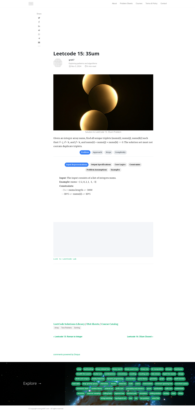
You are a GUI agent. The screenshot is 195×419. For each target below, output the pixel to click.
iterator (113, 384)
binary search (117, 369)
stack (173, 393)
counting (133, 374)
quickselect (158, 388)
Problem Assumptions (97, 170)
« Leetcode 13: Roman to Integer (67, 336)
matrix (138, 384)
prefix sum (119, 388)
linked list (122, 384)
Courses (139, 3)
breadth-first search (84, 374)
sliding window (155, 393)
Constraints (134, 164)
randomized (179, 388)
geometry (153, 379)
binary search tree (131, 369)
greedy (169, 379)
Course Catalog (109, 324)
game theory (142, 379)
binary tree (144, 369)
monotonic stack (83, 388)
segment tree (119, 393)
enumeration (130, 379)
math (131, 384)
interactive (104, 384)
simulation (143, 393)
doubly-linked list (98, 379)
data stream (155, 374)
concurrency (122, 374)
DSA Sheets (93, 324)
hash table (76, 384)
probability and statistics (135, 388)
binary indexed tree (103, 369)
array (79, 369)
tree (130, 398)
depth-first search (169, 374)
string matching (106, 398)
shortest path (132, 393)
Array (57, 328)
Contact (164, 3)
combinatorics (110, 374)
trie (136, 398)
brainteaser (179, 369)
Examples (115, 170)
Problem (85, 152)
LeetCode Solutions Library (69, 324)
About (114, 3)
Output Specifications (101, 164)
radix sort (168, 388)
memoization (147, 384)
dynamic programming (115, 379)
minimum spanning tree (163, 384)
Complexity (120, 152)
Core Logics (120, 164)
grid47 (71, 60)
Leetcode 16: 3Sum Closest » (140, 336)
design (180, 374)
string (180, 393)
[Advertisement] (103, 32)
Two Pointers (66, 328)
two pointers (144, 398)
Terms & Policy (151, 3)
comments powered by (66, 354)
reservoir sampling (93, 393)
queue (149, 388)
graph (162, 379)
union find (155, 398)
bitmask (169, 369)
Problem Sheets (126, 3)
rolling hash (107, 393)
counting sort (143, 374)
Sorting (77, 328)
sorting (166, 393)
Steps (108, 152)
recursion (80, 393)
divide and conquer (82, 379)
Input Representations (76, 164)
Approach (97, 152)
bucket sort (98, 374)
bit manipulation (157, 369)
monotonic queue (181, 384)
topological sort (120, 398)
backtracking (88, 369)
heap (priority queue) (90, 384)
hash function (179, 379)
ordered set (109, 388)
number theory (96, 388)
